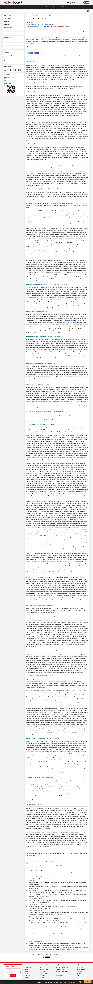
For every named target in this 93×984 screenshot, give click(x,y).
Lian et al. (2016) (29, 616)
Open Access (80, 967)
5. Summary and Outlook (34, 804)
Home (7, 7)
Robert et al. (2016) (82, 236)
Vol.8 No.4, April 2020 (46, 15)
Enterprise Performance (31, 48)
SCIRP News (63, 982)
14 (26, 933)
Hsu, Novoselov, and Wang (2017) (33, 210)
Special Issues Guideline (10, 47)
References (29, 863)
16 (26, 943)
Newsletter (6, 52)
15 (26, 937)
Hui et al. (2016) (51, 393)
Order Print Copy (8, 55)
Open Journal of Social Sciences (33, 15)
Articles (15, 7)
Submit (64, 7)
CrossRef (39, 870)
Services (55, 7)
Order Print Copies (60, 969)
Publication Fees (9, 30)
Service (58, 965)
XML (48, 26)
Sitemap (27, 973)
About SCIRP (44, 965)
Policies (79, 965)
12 (26, 922)
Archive (7, 24)
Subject (26, 969)
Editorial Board (8, 27)
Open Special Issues (9, 41)
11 (26, 918)
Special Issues (43, 977)
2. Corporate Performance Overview (37, 83)
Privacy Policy (80, 975)
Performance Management (43, 48)
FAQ (5, 60)
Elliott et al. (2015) (46, 289)
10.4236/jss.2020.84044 (33, 26)
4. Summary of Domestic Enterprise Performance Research (45, 411)
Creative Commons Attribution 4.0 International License (57, 959)
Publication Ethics (81, 969)
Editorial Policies (44, 969)
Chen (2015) (28, 463)
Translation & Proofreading (62, 971)
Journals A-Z (28, 967)
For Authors (42, 971)
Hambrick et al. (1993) (31, 435)
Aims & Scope (8, 18)
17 (26, 947)
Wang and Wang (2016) (35, 712)
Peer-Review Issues (44, 973)
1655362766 (9, 83)
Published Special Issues (10, 44)
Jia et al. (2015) (52, 501)
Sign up (40, 982)
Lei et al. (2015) (29, 690)
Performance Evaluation (55, 48)
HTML (44, 26)
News (39, 7)
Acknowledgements (32, 850)
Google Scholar (32, 870)
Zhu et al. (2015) (36, 577)
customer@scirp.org (10, 77)
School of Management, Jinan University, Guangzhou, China (39, 24)
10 (26, 912)
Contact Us (6, 57)
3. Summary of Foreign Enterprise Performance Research (44, 189)
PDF (41, 26)
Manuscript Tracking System (62, 967)
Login (86, 2)
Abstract (28, 29)
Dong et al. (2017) (30, 741)
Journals (24, 7)
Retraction (79, 973)
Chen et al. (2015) (30, 553)
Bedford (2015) (75, 341)
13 (26, 926)
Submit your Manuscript (51, 982)
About (47, 7)
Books (32, 7)
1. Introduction (30, 61)
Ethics (41, 967)
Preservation (79, 971)
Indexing (7, 32)
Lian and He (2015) (44, 501)
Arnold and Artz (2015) (68, 320)
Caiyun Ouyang (29, 22)
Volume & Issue (59, 975)
